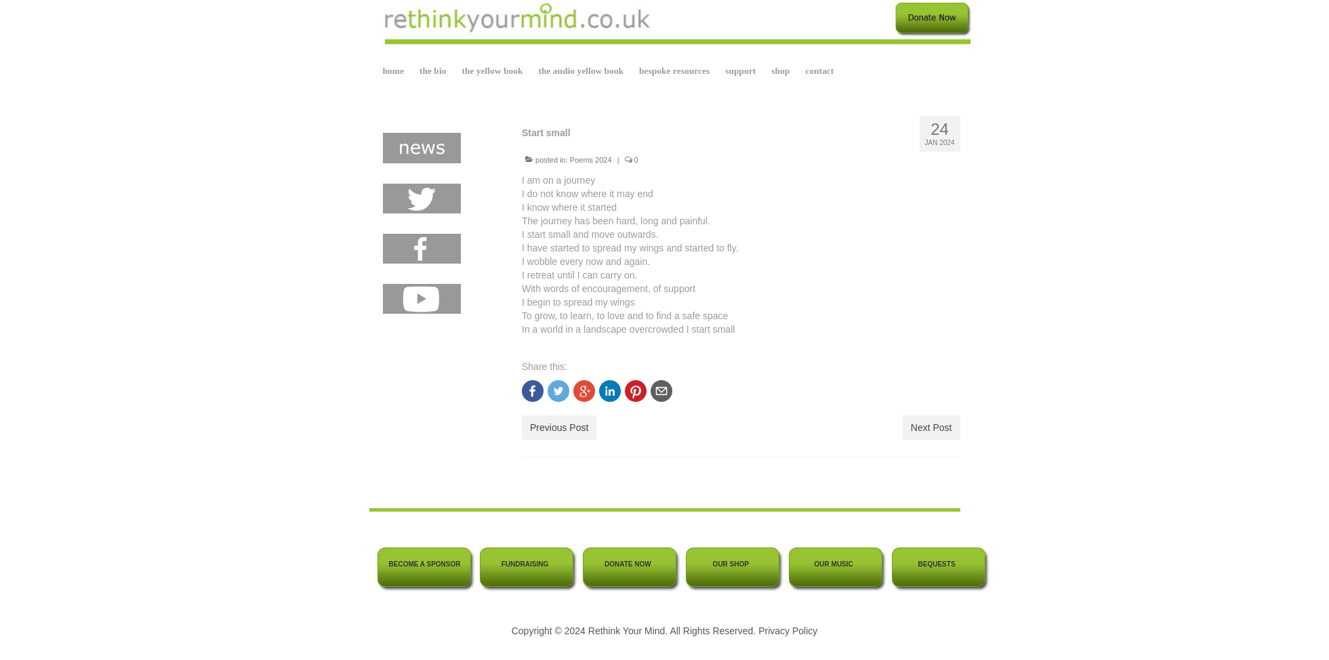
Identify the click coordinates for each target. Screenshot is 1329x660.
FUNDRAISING (525, 564)
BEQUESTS (937, 564)
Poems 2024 (591, 160)
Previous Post (559, 427)
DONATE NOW (628, 564)
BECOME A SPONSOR (425, 564)
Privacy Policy (787, 630)
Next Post (931, 427)
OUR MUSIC (834, 564)
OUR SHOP (731, 564)
